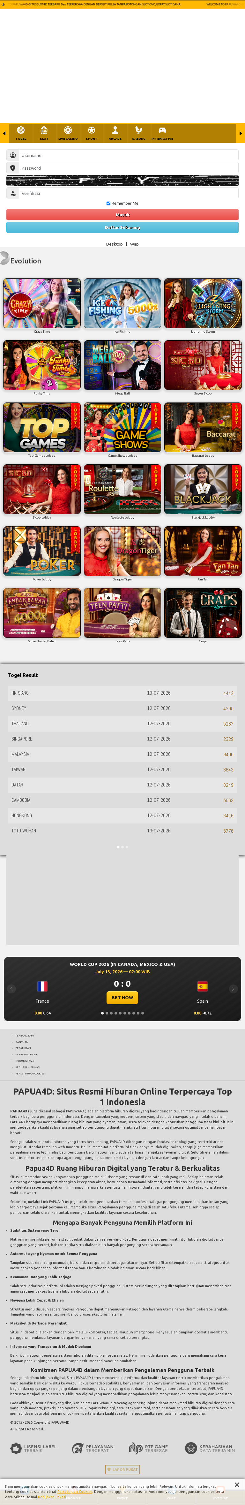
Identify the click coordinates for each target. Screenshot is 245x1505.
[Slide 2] (107, 1013)
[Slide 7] (129, 1013)
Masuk (123, 214)
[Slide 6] (124, 1013)
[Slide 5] (120, 1013)
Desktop (114, 244)
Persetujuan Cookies (74, 1492)
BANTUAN (21, 1042)
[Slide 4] (116, 1013)
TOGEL (20, 138)
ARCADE (115, 138)
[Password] (129, 168)
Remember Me (122, 203)
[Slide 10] (142, 1013)
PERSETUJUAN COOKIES (29, 1073)
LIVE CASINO (68, 138)
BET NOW (122, 997)
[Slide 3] (111, 1013)
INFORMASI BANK (26, 1054)
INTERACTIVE (162, 138)
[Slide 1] (102, 1013)
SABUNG (138, 138)
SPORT (92, 138)
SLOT (44, 138)
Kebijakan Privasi (52, 1497)
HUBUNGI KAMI (24, 1060)
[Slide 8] (133, 1013)
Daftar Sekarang (122, 227)
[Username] (129, 155)
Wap (134, 244)
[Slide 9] (138, 1013)
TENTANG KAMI (24, 1035)
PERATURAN (23, 1048)
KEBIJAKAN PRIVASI (27, 1067)
